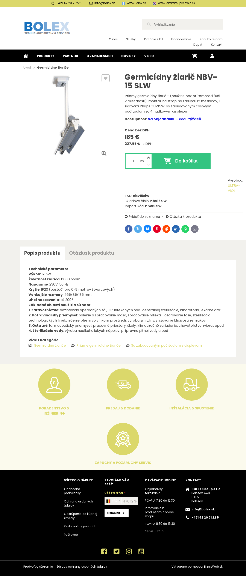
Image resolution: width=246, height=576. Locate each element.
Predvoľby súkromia (38, 567)
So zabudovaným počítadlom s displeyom (166, 345)
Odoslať (113, 513)
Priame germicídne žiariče (98, 345)
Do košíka (186, 161)
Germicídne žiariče (50, 345)
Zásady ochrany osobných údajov (81, 567)
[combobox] (113, 501)
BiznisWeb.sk (213, 566)
